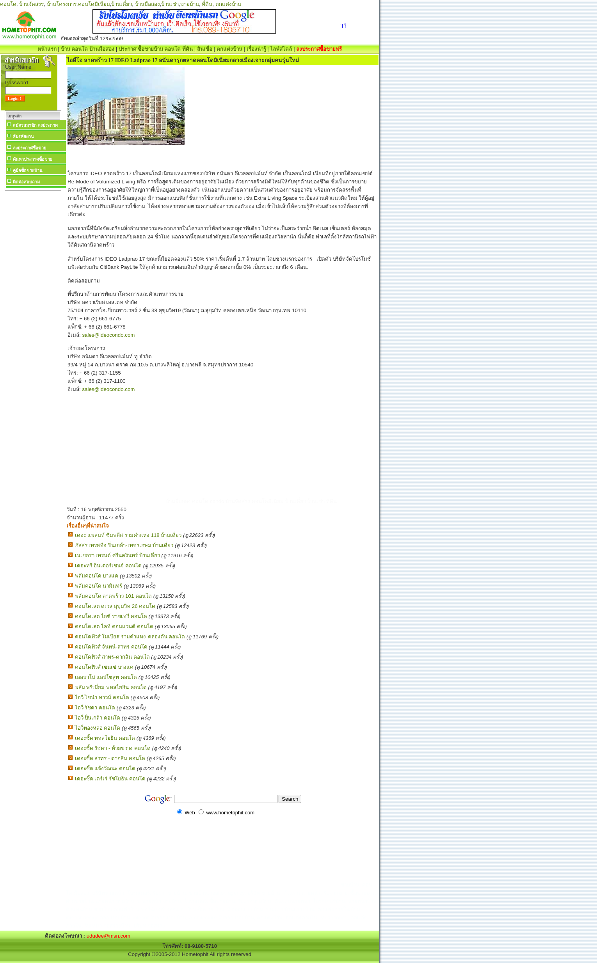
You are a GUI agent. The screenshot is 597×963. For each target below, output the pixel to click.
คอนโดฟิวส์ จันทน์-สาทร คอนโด (111, 647)
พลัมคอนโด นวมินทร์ (99, 586)
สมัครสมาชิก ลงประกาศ (35, 125)
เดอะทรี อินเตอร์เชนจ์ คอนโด (108, 566)
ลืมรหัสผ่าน (23, 136)
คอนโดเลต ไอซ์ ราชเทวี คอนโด (111, 616)
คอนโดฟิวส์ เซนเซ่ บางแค (104, 667)
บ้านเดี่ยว (121, 4)
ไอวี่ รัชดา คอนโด (95, 708)
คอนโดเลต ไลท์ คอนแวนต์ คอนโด (114, 626)
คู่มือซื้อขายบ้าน (28, 170)
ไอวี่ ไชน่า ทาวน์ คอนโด (102, 697)
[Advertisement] (33, 310)
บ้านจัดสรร (31, 4)
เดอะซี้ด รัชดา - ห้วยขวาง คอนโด (113, 748)
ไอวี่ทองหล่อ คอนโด (98, 728)
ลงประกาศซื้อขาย (29, 148)
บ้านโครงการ (61, 4)
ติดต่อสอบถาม (26, 181)
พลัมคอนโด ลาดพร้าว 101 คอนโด (113, 596)
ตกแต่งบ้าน (228, 4)
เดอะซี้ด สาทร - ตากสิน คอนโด (110, 758)
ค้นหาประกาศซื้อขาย (32, 159)
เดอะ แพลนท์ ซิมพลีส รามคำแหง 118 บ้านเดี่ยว (128, 535)
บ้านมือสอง (147, 4)
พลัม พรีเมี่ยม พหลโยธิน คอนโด (111, 687)
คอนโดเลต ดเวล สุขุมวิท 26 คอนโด (115, 606)
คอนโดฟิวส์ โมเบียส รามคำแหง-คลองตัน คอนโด (130, 637)
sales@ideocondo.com (108, 335)
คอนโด (8, 4)
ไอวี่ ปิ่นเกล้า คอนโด (97, 718)
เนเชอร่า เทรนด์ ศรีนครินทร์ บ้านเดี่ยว (117, 555)
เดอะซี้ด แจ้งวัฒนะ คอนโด (105, 768)
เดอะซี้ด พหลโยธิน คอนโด (105, 738)
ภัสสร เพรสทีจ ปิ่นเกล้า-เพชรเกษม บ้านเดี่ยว (124, 545)
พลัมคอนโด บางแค (97, 576)
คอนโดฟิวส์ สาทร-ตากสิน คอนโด (112, 657)
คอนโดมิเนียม (94, 4)
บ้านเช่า (170, 4)
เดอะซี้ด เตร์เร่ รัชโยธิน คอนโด (110, 779)
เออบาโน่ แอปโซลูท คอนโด (106, 677)
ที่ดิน (207, 4)
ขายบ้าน (189, 4)
